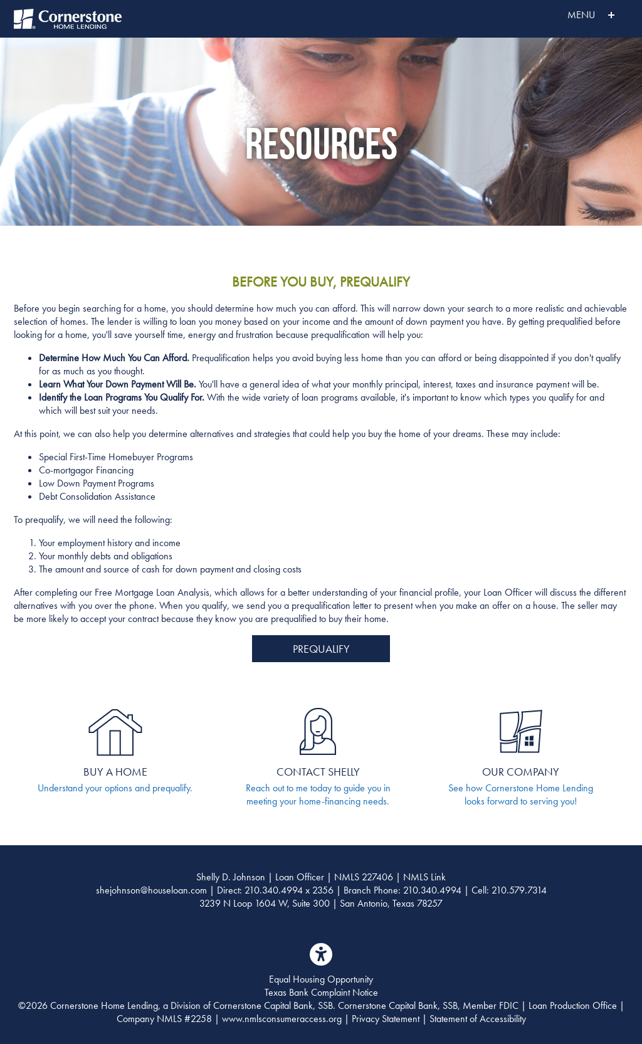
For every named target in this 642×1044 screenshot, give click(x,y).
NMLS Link (424, 876)
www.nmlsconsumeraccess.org (282, 1018)
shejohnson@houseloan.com (151, 890)
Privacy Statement (385, 1018)
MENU (563, 14)
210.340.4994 (274, 890)
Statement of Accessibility (477, 1018)
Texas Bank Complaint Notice (321, 992)
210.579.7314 (519, 890)
